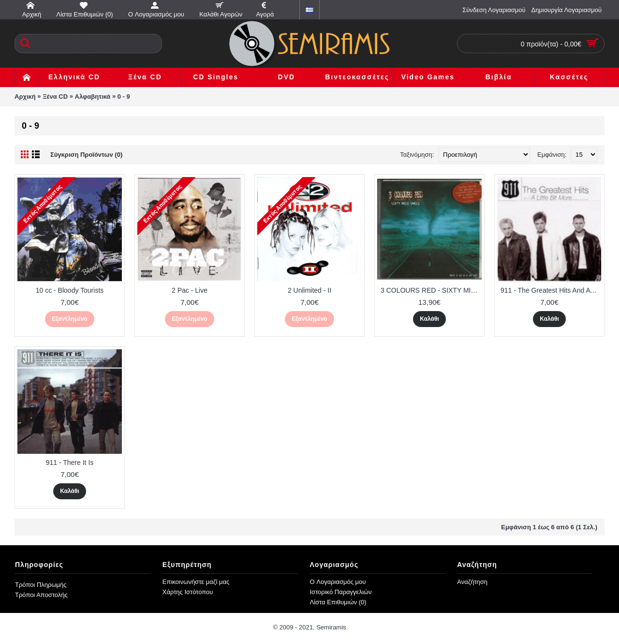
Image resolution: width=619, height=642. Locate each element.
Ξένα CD (55, 96)
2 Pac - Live (189, 290)
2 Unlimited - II (309, 290)
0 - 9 (124, 96)
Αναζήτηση (472, 581)
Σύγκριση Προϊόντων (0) (86, 154)
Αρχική (25, 96)
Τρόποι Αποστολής (41, 594)
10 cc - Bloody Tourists (70, 290)
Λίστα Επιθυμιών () (338, 602)
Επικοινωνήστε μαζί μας (195, 581)
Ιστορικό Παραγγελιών (341, 592)
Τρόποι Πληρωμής (41, 584)
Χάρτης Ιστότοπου (187, 592)
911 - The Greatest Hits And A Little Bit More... (551, 290)
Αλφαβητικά (93, 96)
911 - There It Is (70, 462)
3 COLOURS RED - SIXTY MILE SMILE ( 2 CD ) (431, 290)
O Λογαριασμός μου (338, 581)
